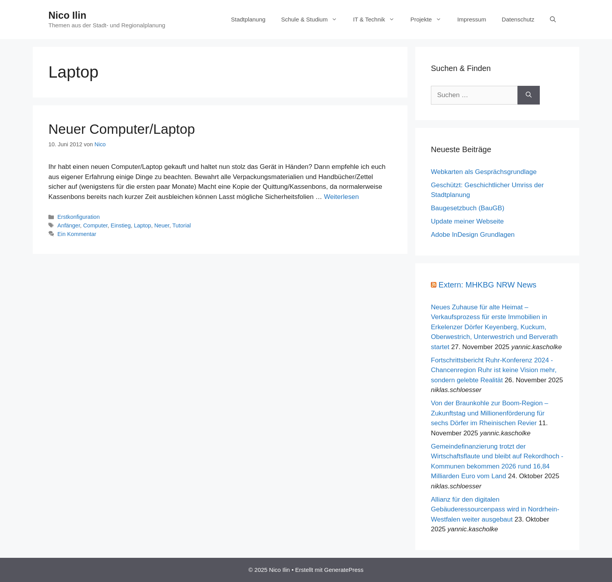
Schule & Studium (313, 19)
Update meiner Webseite (467, 221)
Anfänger (68, 225)
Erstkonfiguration (78, 217)
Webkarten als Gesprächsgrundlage (484, 172)
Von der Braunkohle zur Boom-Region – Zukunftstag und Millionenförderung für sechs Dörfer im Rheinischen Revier (489, 413)
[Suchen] (529, 95)
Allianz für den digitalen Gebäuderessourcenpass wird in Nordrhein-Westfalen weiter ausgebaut (495, 509)
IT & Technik (377, 19)
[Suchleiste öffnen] (553, 19)
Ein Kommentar (76, 234)
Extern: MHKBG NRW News (488, 284)
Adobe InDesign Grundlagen (473, 234)
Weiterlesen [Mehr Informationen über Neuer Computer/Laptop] (341, 197)
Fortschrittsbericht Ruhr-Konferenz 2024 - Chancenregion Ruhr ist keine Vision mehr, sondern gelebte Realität (494, 370)
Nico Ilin (67, 15)
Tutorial (181, 225)
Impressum (471, 19)
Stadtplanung (248, 19)
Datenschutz (518, 19)
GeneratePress (343, 569)
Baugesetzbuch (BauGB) (467, 208)
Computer (95, 225)
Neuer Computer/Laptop (121, 129)
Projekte (429, 19)
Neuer (161, 225)
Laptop (142, 225)
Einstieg (121, 225)
